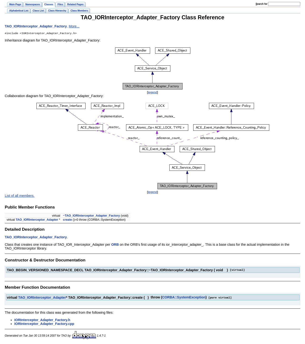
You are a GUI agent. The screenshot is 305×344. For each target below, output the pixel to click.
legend (152, 92)
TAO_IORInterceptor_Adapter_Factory (36, 26)
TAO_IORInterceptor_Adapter (37, 220)
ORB (115, 245)
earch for (261, 4)
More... (74, 26)
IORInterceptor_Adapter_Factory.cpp (44, 324)
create (67, 220)
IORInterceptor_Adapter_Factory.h (42, 320)
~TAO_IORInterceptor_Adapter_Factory (91, 216)
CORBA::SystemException (183, 298)
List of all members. (20, 196)
